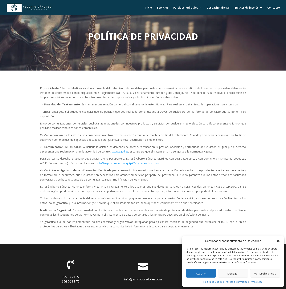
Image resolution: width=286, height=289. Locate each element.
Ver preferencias (265, 273)
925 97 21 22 (71, 277)
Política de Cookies (213, 281)
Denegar (233, 273)
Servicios (162, 7)
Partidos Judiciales (185, 7)
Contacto (273, 7)
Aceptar (201, 273)
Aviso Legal (257, 281)
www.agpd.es (120, 151)
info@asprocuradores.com (143, 279)
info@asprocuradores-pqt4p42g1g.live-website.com (129, 163)
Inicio (148, 7)
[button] (278, 241)
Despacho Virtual (218, 7)
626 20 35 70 (71, 281)
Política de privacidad (237, 281)
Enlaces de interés (247, 7)
